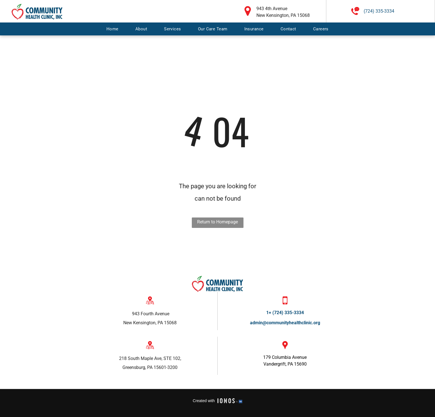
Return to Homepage (217, 222)
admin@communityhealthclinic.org (285, 322)
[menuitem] (112, 28)
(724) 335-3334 (379, 11)
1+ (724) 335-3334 (285, 312)
